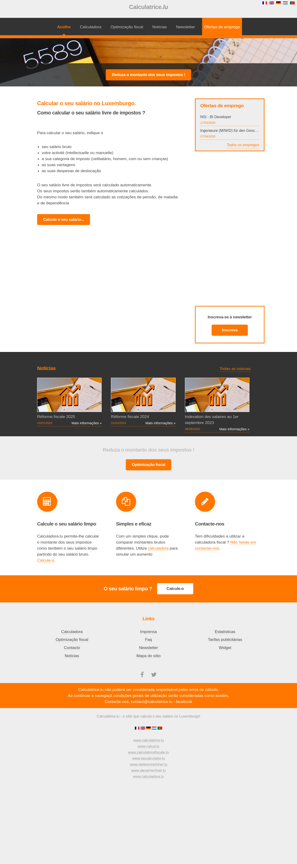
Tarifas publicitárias (225, 639)
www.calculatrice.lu (148, 740)
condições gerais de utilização (140, 695)
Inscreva (230, 330)
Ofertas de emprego (222, 27)
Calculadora (90, 27)
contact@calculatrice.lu (151, 701)
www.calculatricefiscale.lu (148, 752)
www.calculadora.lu (148, 777)
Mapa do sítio (148, 655)
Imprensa (148, 631)
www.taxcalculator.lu (148, 758)
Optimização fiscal (126, 27)
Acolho (64, 27)
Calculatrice (148, 6)
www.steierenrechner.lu (148, 764)
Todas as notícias (235, 368)
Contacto (72, 647)
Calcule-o (45, 560)
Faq (148, 639)
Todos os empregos (243, 145)
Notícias (159, 27)
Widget (225, 647)
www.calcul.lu (148, 746)
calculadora (158, 548)
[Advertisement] (148, 50)
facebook (184, 701)
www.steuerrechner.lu (148, 770)
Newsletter (185, 27)
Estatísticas (225, 631)
